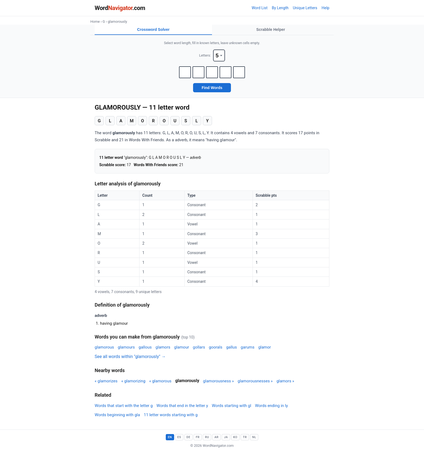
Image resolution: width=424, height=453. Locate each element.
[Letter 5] (239, 72)
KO (235, 437)
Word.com (120, 8)
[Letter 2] (198, 72)
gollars (199, 347)
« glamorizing (133, 381)
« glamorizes (106, 381)
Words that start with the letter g (124, 405)
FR (198, 437)
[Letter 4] (225, 72)
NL (254, 437)
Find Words (212, 88)
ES (179, 437)
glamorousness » (218, 381)
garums (247, 347)
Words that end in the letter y (182, 405)
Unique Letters (305, 8)
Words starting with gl (231, 405)
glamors (162, 347)
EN (170, 437)
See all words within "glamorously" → (130, 356)
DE (188, 437)
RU (207, 437)
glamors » (285, 381)
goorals (215, 347)
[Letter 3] (212, 72)
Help (325, 8)
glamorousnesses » (255, 381)
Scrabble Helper (270, 29)
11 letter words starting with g (171, 414)
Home (95, 21)
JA (226, 437)
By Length (280, 8)
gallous (145, 347)
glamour (181, 347)
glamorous (104, 347)
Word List (259, 8)
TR (245, 437)
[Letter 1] (185, 72)
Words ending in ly (271, 405)
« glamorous (160, 381)
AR (216, 437)
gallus (231, 347)
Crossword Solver (153, 29)
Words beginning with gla (117, 414)
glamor (264, 347)
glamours (126, 347)
